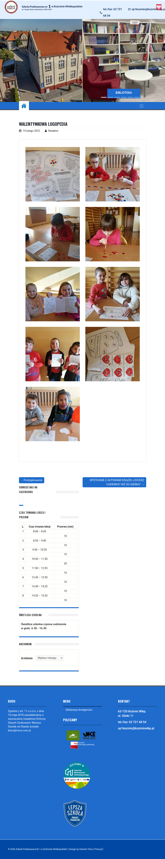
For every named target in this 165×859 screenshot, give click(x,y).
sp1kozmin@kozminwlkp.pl (136, 728)
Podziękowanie (33, 480)
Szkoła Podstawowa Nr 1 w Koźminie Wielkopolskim (42, 849)
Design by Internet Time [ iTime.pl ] (87, 849)
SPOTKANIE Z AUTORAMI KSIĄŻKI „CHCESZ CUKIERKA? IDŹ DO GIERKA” (117, 482)
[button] (89, 60)
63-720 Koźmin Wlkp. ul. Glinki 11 (132, 714)
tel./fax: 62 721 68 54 (112, 12)
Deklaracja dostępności (79, 709)
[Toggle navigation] (141, 106)
